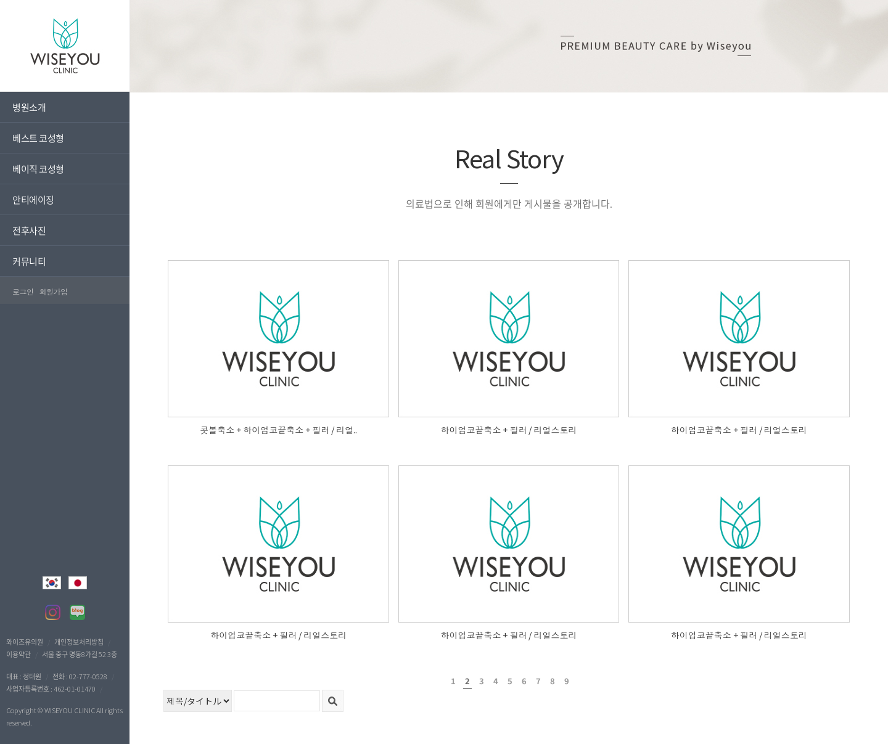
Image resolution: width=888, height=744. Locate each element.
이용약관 (18, 654)
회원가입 (53, 291)
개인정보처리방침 (79, 642)
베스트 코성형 (38, 137)
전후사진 (29, 230)
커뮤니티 (29, 261)
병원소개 (29, 106)
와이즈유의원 (24, 642)
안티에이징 (33, 199)
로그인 (23, 291)
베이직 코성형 (38, 168)
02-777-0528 (88, 676)
